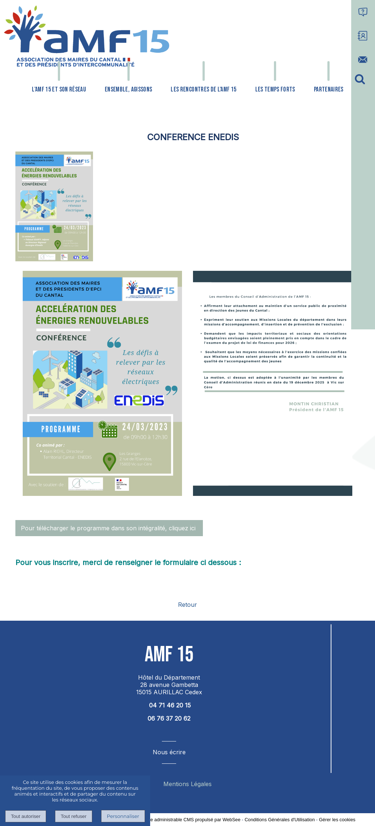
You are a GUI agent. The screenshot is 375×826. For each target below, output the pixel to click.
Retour (187, 604)
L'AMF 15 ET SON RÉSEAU (59, 89)
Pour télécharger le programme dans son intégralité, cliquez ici (109, 528)
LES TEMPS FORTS (275, 89)
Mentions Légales (187, 784)
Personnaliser (123, 816)
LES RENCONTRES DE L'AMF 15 (203, 89)
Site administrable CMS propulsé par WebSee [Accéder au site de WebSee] (193, 819)
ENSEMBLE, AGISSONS (128, 89)
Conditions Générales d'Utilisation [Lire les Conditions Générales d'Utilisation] (280, 819)
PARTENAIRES (329, 89)
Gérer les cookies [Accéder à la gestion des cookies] (337, 819)
